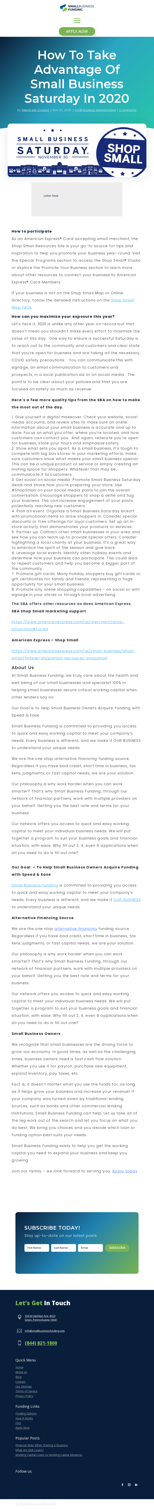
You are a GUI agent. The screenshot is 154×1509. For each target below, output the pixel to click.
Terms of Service (26, 1392)
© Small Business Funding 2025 (35, 1504)
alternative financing (76, 929)
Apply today (125, 1172)
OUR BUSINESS (127, 900)
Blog (18, 1378)
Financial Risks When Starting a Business (41, 1446)
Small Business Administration (95, 111)
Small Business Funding (35, 886)
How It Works (24, 1419)
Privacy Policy (24, 1397)
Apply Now (77, 32)
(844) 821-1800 (41, 1344)
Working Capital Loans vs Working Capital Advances (48, 1456)
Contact (20, 1382)
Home (19, 1368)
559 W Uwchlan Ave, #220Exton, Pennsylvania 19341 (41, 1318)
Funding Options (26, 1414)
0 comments (127, 111)
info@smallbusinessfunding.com (45, 1331)
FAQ (18, 1424)
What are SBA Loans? (29, 1451)
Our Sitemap (23, 1387)
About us (21, 1373)
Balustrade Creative (35, 111)
